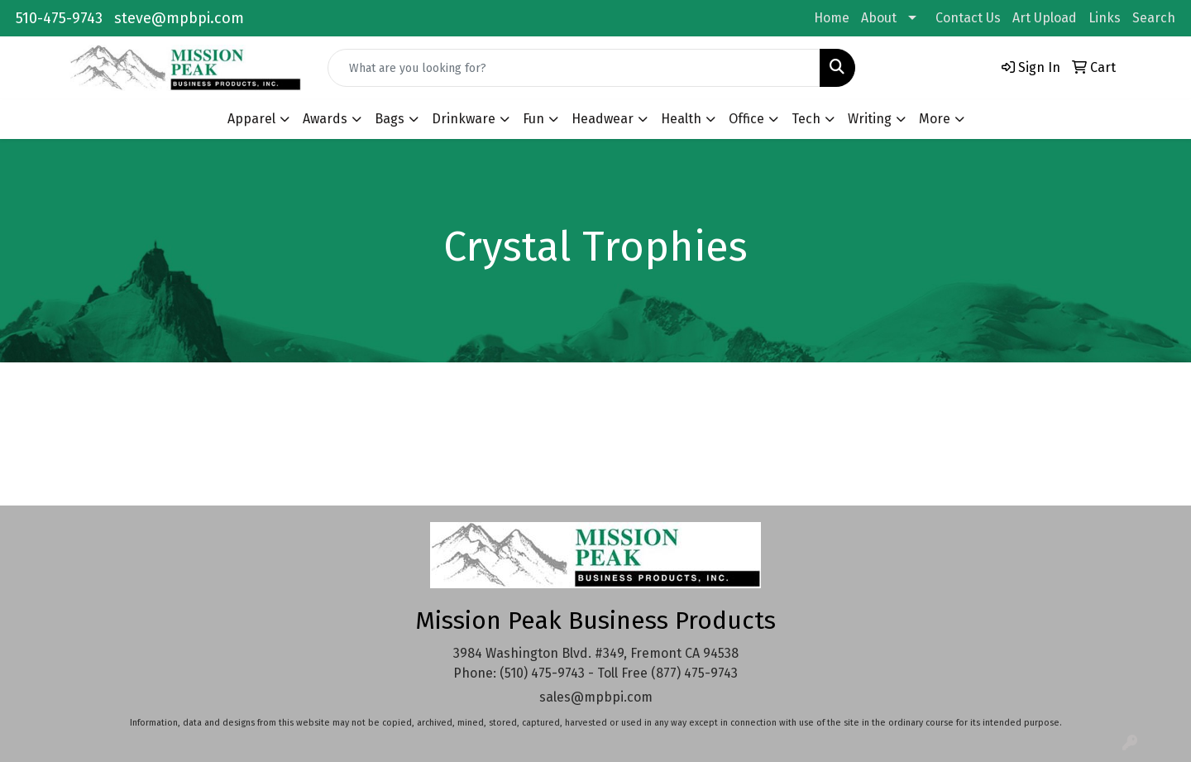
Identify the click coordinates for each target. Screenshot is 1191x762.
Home (831, 18)
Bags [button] (389, 119)
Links (1104, 18)
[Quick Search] (574, 68)
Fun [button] (533, 119)
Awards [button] (325, 119)
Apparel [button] (251, 119)
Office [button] (746, 119)
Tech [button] (806, 119)
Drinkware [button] (463, 119)
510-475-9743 (59, 18)
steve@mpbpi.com (179, 18)
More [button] (934, 119)
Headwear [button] (603, 119)
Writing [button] (870, 119)
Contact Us (968, 18)
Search (1153, 18)
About (879, 18)
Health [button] (681, 119)
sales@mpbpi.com (596, 697)
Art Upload (1044, 18)
